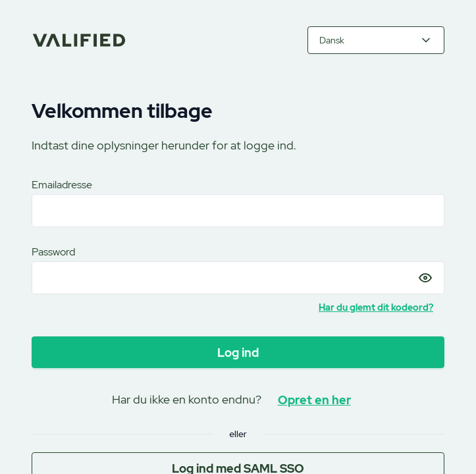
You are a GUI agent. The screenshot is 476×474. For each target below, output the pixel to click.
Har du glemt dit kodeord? (376, 307)
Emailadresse (62, 185)
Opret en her (314, 400)
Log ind (238, 352)
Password (53, 252)
